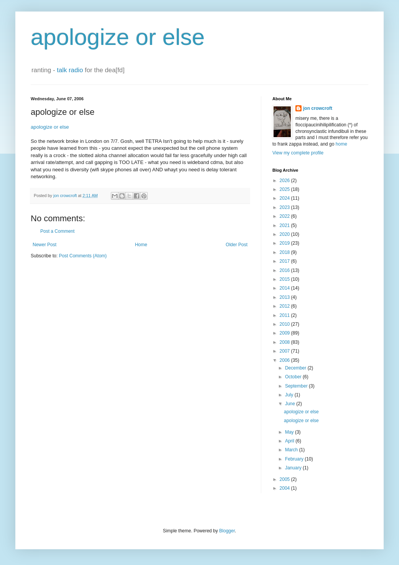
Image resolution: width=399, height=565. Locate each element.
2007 (285, 351)
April (290, 441)
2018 (285, 252)
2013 (285, 297)
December (296, 368)
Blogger (227, 531)
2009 (285, 333)
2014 (285, 288)
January (294, 468)
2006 (285, 360)
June (290, 403)
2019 (285, 243)
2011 (285, 315)
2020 (285, 234)
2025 (285, 189)
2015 (285, 279)
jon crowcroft (317, 108)
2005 (285, 479)
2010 (285, 324)
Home (141, 244)
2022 (285, 216)
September (297, 386)
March (292, 449)
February (295, 459)
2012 (285, 306)
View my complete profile (297, 153)
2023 (285, 207)
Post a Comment (57, 231)
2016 (285, 270)
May (290, 432)
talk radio (70, 70)
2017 (285, 261)
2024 (285, 198)
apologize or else (118, 37)
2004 (285, 488)
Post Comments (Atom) (83, 255)
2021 (285, 225)
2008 (285, 342)
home (341, 144)
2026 (285, 180)
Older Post (236, 244)
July (290, 395)
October (294, 376)
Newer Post (44, 244)
